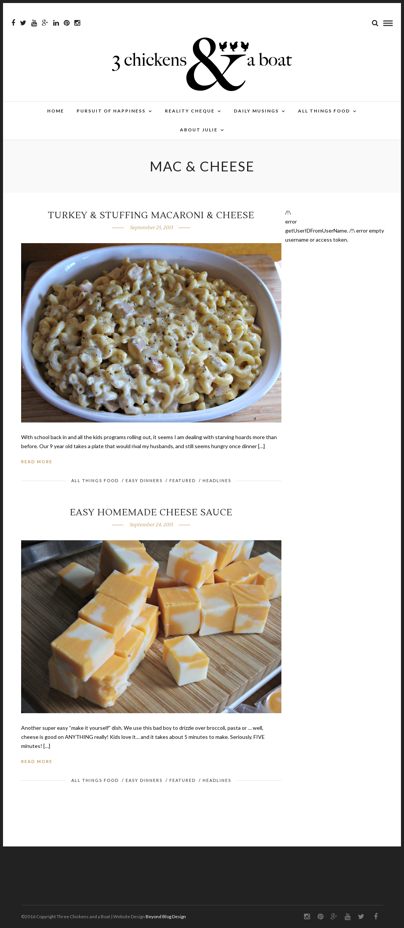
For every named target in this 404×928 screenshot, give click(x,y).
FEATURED (182, 480)
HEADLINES (217, 480)
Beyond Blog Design (166, 916)
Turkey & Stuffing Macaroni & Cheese (151, 215)
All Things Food (324, 111)
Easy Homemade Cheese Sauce (151, 512)
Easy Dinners (144, 480)
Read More (36, 461)
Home (55, 111)
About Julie (199, 130)
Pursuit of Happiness (111, 111)
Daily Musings (256, 111)
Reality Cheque (190, 111)
